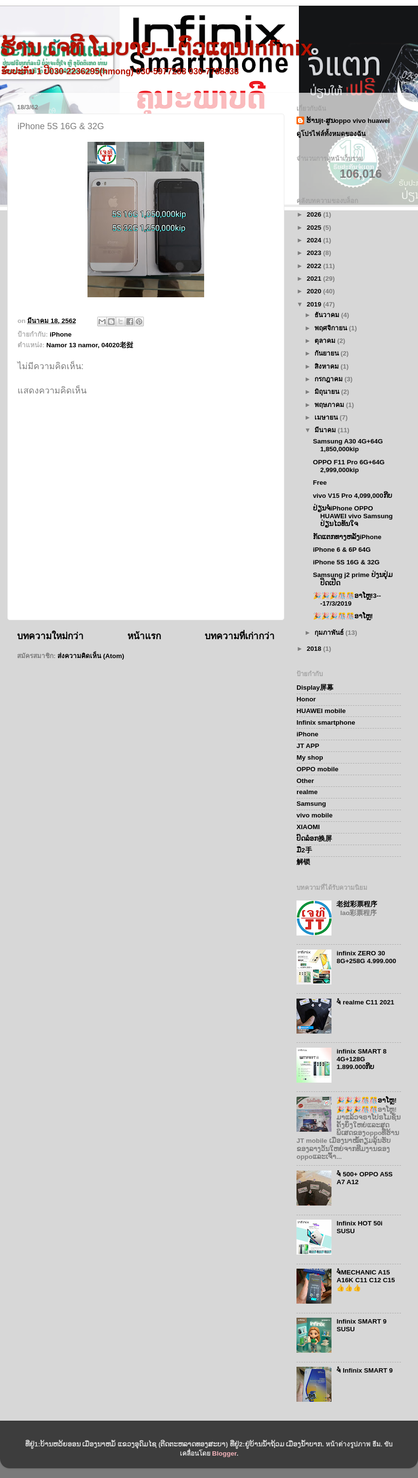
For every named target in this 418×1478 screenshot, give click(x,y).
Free (320, 482)
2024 (315, 240)
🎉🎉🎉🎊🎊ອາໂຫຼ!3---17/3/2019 (347, 599)
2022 (315, 266)
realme (307, 792)
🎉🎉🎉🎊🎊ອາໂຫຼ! (343, 616)
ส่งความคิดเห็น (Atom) (90, 656)
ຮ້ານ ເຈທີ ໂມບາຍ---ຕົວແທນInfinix (156, 47)
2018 (315, 648)
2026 (315, 214)
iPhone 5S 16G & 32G (346, 562)
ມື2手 (304, 850)
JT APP (307, 745)
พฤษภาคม (330, 404)
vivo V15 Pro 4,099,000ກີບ (352, 495)
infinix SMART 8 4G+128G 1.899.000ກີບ (361, 1059)
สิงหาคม (327, 366)
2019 (315, 304)
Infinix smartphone (325, 722)
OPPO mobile (317, 769)
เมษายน (327, 417)
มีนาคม (326, 430)
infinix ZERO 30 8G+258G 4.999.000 (366, 957)
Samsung (311, 803)
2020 (315, 291)
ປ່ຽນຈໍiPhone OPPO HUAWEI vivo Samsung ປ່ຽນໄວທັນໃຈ (353, 516)
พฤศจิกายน (331, 328)
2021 (315, 278)
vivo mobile (314, 815)
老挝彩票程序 (356, 904)
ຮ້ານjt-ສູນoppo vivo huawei (348, 120)
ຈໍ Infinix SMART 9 (364, 1370)
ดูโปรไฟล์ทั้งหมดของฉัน (331, 133)
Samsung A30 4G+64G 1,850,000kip (348, 445)
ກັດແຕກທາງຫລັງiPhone (347, 537)
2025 (315, 227)
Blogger (224, 1453)
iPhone (60, 334)
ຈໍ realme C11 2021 (365, 1002)
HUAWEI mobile (321, 710)
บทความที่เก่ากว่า (240, 636)
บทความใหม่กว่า (50, 636)
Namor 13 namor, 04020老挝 (89, 345)
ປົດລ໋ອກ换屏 (314, 838)
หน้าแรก (144, 636)
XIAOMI (308, 827)
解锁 (303, 862)
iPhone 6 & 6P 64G (342, 549)
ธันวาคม (327, 315)
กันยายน (327, 353)
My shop (309, 757)
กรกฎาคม (329, 379)
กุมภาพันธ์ (330, 632)
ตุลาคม (325, 340)
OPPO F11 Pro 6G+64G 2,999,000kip (348, 466)
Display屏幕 (314, 687)
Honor (306, 699)
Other (305, 780)
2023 (315, 252)
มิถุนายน (327, 391)
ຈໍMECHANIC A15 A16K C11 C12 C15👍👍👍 (365, 1280)
